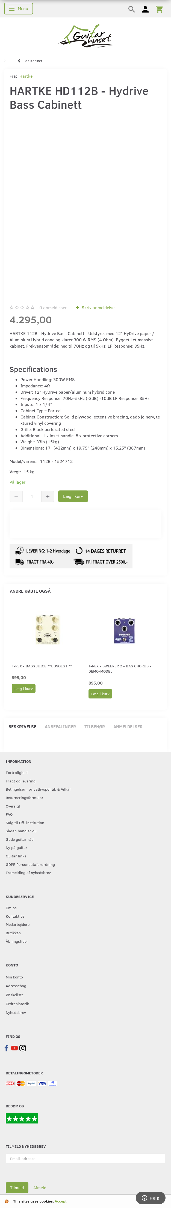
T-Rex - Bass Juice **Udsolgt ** (42, 665)
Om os (11, 907)
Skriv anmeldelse (97, 307)
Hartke (26, 76)
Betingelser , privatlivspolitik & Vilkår (38, 789)
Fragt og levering (21, 781)
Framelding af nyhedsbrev (28, 872)
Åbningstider (17, 941)
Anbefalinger (60, 726)
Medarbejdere (18, 924)
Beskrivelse (22, 726)
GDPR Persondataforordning (30, 864)
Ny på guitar (16, 847)
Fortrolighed (17, 772)
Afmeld (39, 1187)
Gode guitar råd (20, 839)
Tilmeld (17, 1187)
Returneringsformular (24, 797)
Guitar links (16, 855)
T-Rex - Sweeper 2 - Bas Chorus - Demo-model (120, 668)
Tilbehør (94, 726)
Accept (60, 1201)
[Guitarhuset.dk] (85, 35)
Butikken (13, 932)
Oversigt (13, 806)
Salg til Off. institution (25, 822)
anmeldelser (53, 307)
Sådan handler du (21, 830)
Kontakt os (15, 916)
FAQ (9, 814)
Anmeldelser (128, 726)
